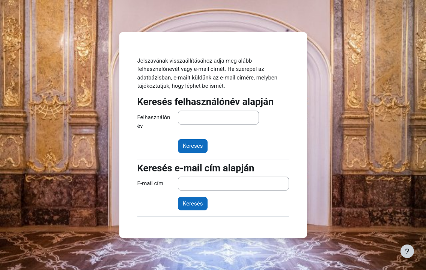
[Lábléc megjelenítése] (407, 251)
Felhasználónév (153, 121)
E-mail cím (150, 183)
